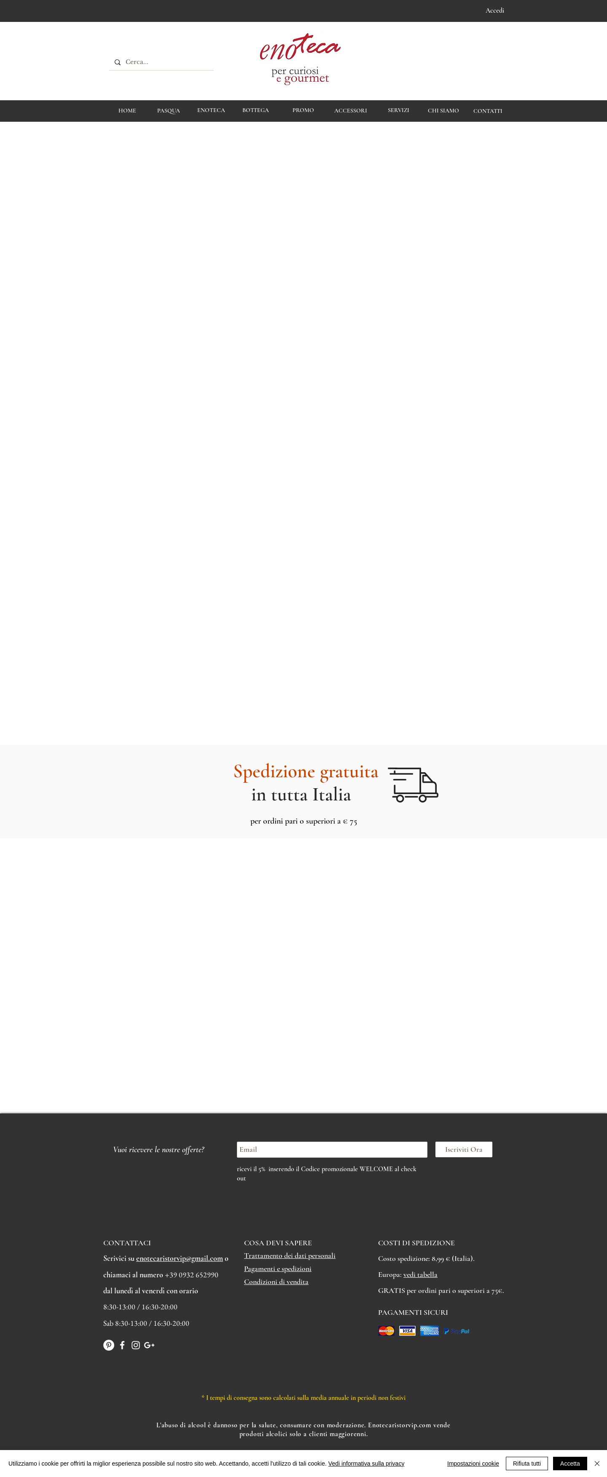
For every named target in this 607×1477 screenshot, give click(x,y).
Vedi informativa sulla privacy (366, 1463)
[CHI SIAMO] (443, 111)
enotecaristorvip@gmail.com (179, 1258)
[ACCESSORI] (350, 111)
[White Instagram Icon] (135, 1345)
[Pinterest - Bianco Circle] (108, 1345)
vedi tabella (420, 1274)
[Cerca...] (161, 62)
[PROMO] (303, 110)
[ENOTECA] (211, 110)
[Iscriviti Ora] (463, 1149)
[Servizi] (398, 110)
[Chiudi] (597, 1463)
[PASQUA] (168, 111)
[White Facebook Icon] (122, 1345)
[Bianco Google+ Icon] (149, 1345)
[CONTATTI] (488, 111)
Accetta (570, 1463)
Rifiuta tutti (527, 1463)
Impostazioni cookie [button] (473, 1463)
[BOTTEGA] (255, 110)
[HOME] (127, 110)
